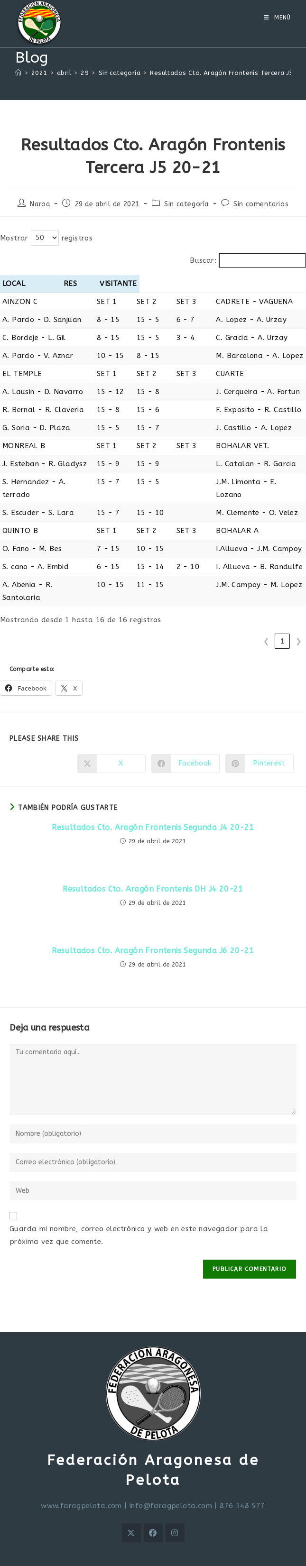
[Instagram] (175, 1507)
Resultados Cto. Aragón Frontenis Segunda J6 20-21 (153, 925)
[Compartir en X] (111, 737)
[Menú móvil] (277, 17)
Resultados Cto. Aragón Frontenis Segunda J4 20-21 (153, 801)
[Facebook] (153, 1507)
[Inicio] (18, 72)
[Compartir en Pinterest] (259, 737)
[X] (131, 1507)
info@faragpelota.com (171, 1480)
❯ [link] (299, 615)
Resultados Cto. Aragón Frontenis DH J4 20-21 (153, 863)
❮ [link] (266, 615)
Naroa (40, 204)
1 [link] (282, 615)
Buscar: (203, 260)
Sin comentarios (260, 204)
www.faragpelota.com (81, 1480)
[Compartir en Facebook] (185, 737)
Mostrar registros (46, 238)
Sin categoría (186, 204)
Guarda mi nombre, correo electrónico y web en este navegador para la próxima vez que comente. (138, 1209)
